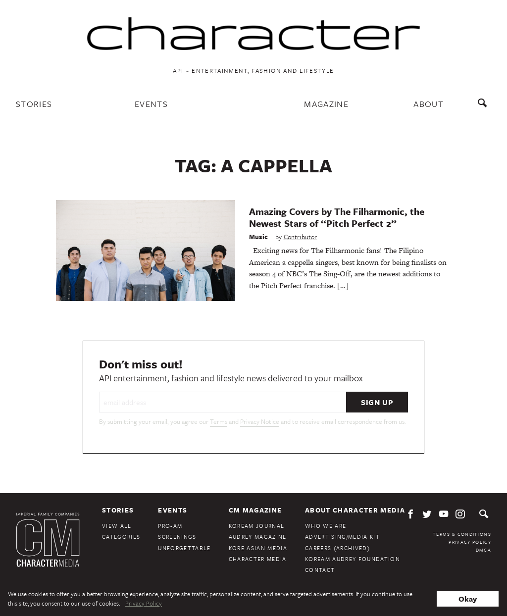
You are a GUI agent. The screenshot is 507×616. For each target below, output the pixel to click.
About (428, 104)
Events (151, 104)
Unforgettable (184, 548)
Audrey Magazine (258, 536)
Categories (121, 536)
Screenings (177, 536)
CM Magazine (255, 510)
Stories (34, 104)
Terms (218, 421)
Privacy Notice (259, 421)
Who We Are (325, 525)
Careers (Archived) (337, 548)
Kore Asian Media (258, 548)
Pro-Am (170, 525)
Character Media (258, 559)
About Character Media (355, 510)
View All (117, 525)
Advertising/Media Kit (342, 536)
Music (258, 237)
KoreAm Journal (257, 525)
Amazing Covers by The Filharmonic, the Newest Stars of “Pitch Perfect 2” (336, 217)
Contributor (300, 237)
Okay (467, 598)
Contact (320, 569)
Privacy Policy (470, 541)
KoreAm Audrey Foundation (352, 559)
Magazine (326, 104)
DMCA (483, 549)
